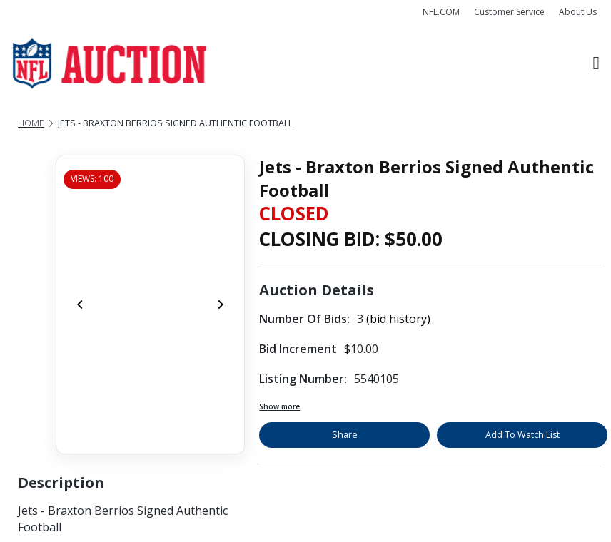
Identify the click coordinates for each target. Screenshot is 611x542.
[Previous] (80, 304)
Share (345, 435)
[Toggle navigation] (596, 63)
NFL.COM (441, 12)
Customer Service (509, 12)
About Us (578, 12)
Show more (279, 406)
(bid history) (398, 319)
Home (31, 123)
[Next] (221, 304)
